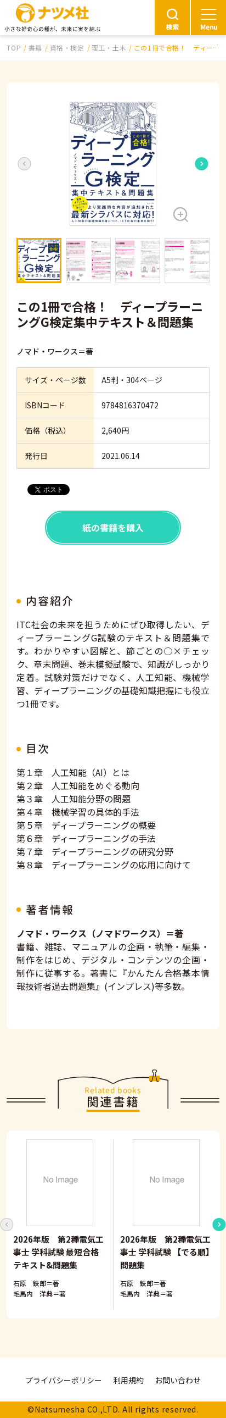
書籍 (35, 47)
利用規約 (128, 1380)
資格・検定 (67, 47)
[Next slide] (201, 163)
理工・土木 (109, 47)
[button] (112, 164)
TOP (14, 47)
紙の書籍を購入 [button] (113, 527)
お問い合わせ (178, 1380)
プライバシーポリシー (63, 1380)
